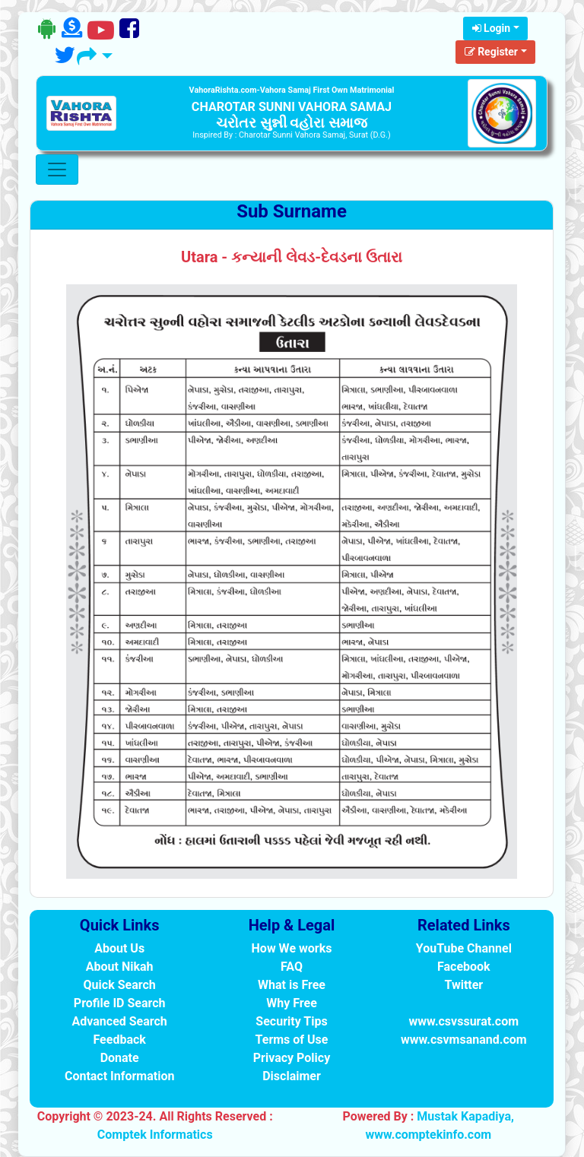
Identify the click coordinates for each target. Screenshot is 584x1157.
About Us (119, 948)
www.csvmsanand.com (464, 1039)
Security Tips (291, 1021)
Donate (119, 1058)
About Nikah (120, 966)
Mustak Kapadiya (464, 1116)
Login (491, 28)
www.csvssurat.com (464, 1021)
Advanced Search (119, 1021)
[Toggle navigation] (57, 169)
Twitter (463, 985)
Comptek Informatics (155, 1134)
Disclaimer (291, 1076)
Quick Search (120, 985)
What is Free (291, 985)
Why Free (291, 1003)
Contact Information (120, 1076)
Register (491, 52)
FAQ (292, 966)
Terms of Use (292, 1039)
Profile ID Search (120, 1003)
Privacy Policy (291, 1058)
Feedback (119, 1039)
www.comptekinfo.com (428, 1134)
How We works (292, 948)
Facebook (463, 966)
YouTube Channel (464, 948)
